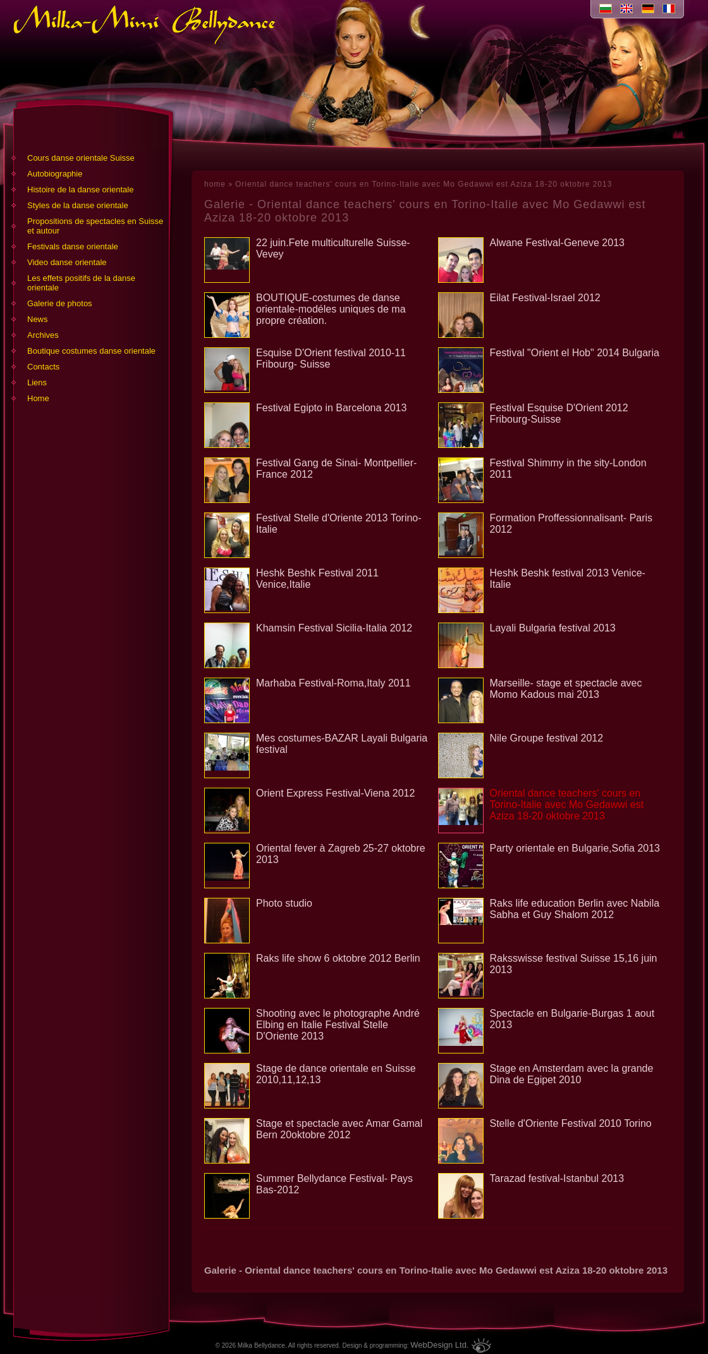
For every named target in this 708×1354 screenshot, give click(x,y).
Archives (43, 335)
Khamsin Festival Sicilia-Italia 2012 (334, 628)
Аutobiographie (54, 173)
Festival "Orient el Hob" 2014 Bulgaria (574, 352)
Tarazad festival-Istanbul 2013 (557, 1178)
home (215, 184)
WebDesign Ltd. (439, 1345)
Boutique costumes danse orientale (91, 351)
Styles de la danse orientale (77, 205)
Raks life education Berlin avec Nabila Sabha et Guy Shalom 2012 (575, 909)
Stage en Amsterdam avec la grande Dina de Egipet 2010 (572, 1074)
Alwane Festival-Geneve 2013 (557, 242)
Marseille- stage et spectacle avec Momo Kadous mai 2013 (566, 689)
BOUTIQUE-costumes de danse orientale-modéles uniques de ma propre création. (331, 309)
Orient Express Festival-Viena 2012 (335, 793)
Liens (37, 382)
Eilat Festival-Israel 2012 (545, 297)
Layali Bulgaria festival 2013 (553, 628)
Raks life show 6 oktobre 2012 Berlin (338, 958)
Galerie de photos (59, 303)
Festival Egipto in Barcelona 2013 (331, 407)
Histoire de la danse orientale (80, 189)
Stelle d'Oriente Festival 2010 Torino (571, 1123)
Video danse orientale (67, 262)
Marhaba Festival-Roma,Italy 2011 (333, 683)
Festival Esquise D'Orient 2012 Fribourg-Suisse (559, 413)
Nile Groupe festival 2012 (547, 738)
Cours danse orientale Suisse (81, 158)
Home (38, 398)
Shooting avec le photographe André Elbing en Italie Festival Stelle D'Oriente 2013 (338, 1024)
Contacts (43, 366)
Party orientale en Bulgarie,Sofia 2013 (575, 848)
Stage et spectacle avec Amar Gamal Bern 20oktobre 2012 (339, 1129)
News (37, 319)
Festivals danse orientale (72, 246)
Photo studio (284, 903)
